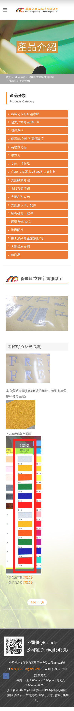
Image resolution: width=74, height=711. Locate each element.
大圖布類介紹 (19, 196)
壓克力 (14, 155)
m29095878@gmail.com (25, 669)
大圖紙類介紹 (19, 180)
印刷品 (14, 254)
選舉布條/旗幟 (19, 221)
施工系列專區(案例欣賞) (26, 238)
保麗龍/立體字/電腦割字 (26, 138)
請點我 (27, 577)
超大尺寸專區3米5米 (24, 122)
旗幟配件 (15, 229)
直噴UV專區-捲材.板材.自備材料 (32, 171)
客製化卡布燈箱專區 (23, 114)
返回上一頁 (37, 602)
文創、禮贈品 (19, 163)
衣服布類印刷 (19, 188)
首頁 (8, 77)
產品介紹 (20, 77)
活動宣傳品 (17, 147)
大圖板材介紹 (19, 246)
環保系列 (15, 130)
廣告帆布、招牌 (20, 213)
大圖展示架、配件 (22, 205)
